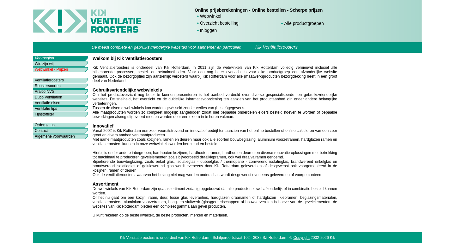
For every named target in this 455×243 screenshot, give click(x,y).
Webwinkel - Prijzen (51, 69)
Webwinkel (210, 16)
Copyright (302, 237)
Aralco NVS (44, 91)
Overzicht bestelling (219, 23)
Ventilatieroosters (49, 80)
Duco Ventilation (48, 97)
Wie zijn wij (44, 64)
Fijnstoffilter (44, 114)
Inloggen (208, 30)
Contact (41, 130)
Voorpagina (44, 58)
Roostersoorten (48, 86)
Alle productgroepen (304, 23)
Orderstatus (45, 125)
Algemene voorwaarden (55, 136)
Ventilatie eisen (47, 103)
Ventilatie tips (46, 108)
